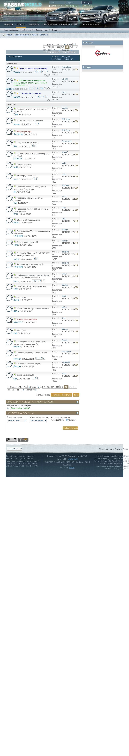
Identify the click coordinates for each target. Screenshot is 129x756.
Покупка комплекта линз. (28, 142)
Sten (15, 281)
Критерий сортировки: (39, 417)
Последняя (67, 50)
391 (49, 50)
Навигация (56, 30)
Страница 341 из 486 (54, 44)
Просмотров (56, 59)
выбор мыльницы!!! (25, 375)
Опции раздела (52, 52)
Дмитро (17, 366)
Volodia (16, 72)
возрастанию (57, 420)
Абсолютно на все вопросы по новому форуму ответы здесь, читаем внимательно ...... (30, 82)
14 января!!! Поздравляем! (28, 220)
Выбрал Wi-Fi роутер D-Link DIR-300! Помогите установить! (31, 254)
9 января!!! (21, 330)
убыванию (71, 420)
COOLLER (17, 158)
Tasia (15, 114)
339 (58, 47)
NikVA (16, 311)
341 (67, 47)
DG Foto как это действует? (29, 364)
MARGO (16, 97)
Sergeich (17, 358)
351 (44, 50)
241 (44, 47)
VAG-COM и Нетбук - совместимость (33, 308)
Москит (16, 124)
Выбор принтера (24, 131)
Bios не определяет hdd (27, 242)
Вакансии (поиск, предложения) (33, 68)
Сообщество (26, 30)
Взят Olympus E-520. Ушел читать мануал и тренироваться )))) (30, 343)
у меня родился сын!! (26, 176)
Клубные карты (69, 24)
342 (71, 47)
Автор (19, 56)
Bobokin (17, 346)
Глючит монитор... (25, 165)
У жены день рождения (27, 319)
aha (14, 191)
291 (49, 47)
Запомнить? (55, 6)
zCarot (71, 467)
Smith (16, 259)
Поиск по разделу (69, 52)
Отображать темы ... (16, 417)
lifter (15, 289)
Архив (117, 449)
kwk (15, 202)
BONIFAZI (10, 89)
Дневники (34, 24)
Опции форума (42, 30)
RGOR (16, 222)
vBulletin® (73, 459)
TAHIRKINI (18, 236)
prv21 (16, 179)
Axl (8, 408)
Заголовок (11, 56)
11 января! (21, 297)
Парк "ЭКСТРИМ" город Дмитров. (31, 286)
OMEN (16, 300)
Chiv (15, 378)
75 (47, 71)
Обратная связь (105, 449)
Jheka (16, 244)
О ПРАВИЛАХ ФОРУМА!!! (30, 93)
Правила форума (91, 24)
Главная (8, 24)
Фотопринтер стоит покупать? (30, 264)
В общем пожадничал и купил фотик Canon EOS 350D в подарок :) (31, 276)
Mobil (15, 167)
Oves (15, 213)
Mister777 (18, 322)
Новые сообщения (11, 30)
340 (62, 47)
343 (76, 47)
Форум (21, 24)
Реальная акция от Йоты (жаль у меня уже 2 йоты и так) (29, 188)
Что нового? (50, 24)
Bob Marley (18, 134)
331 (53, 47)
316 (41, 88)
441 (53, 50)
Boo (15, 146)
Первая (68, 44)
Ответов (55, 56)
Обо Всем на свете (22, 35)
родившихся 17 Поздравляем (30, 120)
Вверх (76, 395)
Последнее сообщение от (68, 57)
